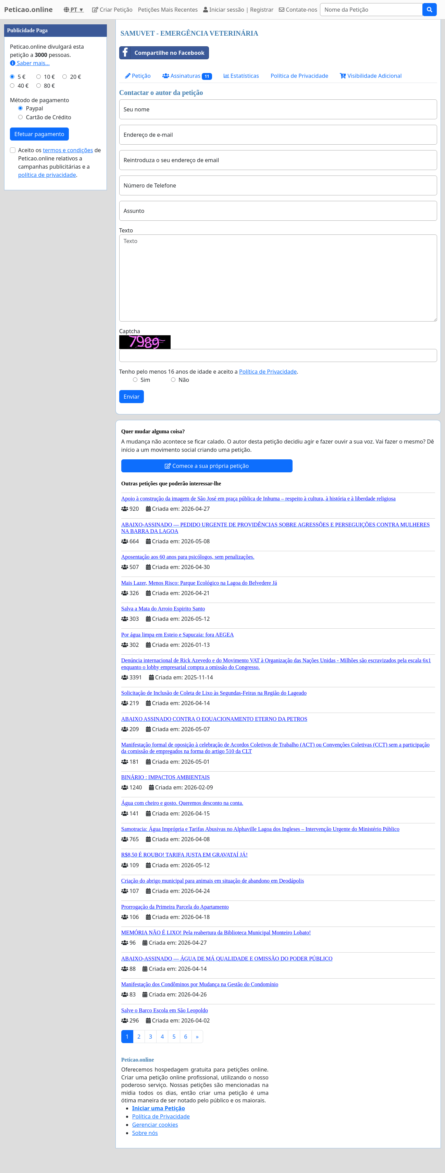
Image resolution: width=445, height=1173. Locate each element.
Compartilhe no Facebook (162, 53)
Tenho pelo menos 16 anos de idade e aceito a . (208, 371)
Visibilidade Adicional (370, 76)
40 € (23, 85)
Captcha (129, 331)
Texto (126, 230)
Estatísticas (241, 76)
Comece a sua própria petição (207, 466)
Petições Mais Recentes (168, 9)
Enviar (132, 396)
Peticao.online (28, 9)
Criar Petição (112, 9)
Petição (138, 76)
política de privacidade (47, 175)
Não (183, 380)
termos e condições (68, 150)
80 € (49, 85)
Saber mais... (30, 63)
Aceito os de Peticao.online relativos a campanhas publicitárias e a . (59, 162)
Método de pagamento (39, 100)
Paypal (34, 108)
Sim (145, 380)
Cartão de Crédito (48, 117)
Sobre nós (145, 1133)
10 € (49, 77)
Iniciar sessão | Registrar (238, 9)
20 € (75, 77)
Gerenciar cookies (155, 1124)
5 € (21, 77)
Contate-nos (298, 9)
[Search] (371, 9)
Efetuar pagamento (39, 134)
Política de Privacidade (299, 76)
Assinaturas (187, 76)
